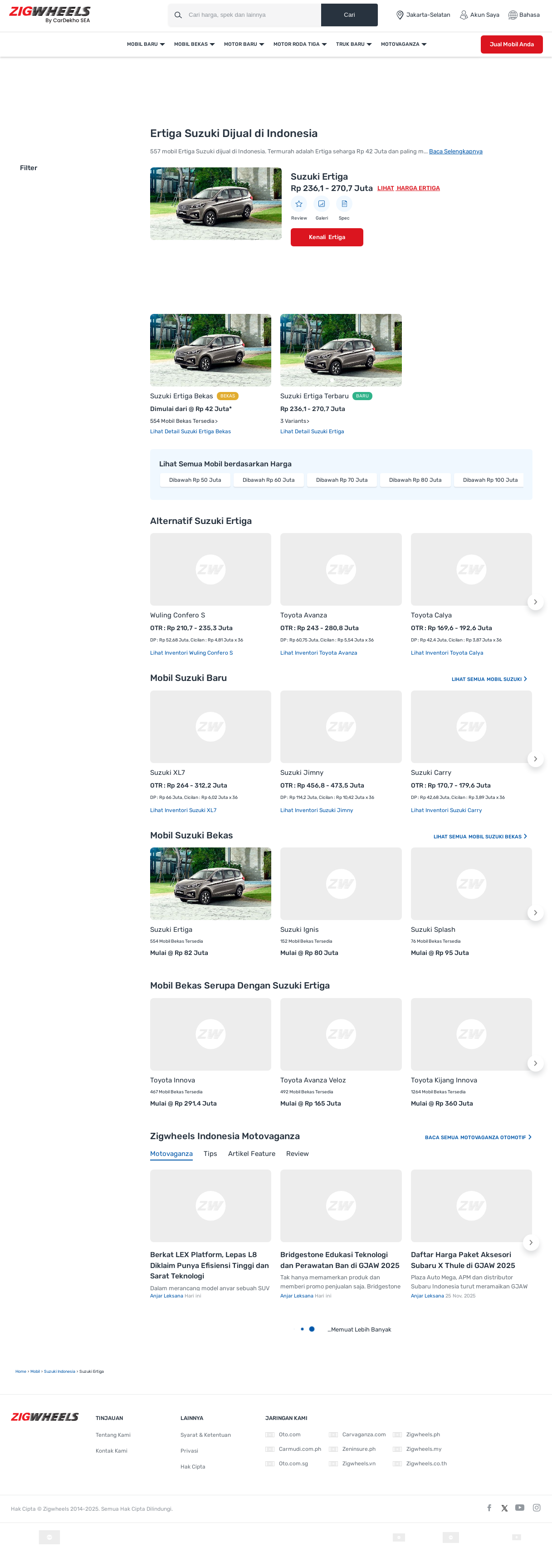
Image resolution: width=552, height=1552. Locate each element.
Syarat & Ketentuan (206, 1435)
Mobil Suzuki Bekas (498, 837)
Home (20, 1371)
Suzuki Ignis (299, 929)
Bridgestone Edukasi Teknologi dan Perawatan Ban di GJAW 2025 (340, 1260)
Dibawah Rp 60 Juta (269, 480)
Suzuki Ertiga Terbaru (314, 396)
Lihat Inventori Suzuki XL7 (183, 810)
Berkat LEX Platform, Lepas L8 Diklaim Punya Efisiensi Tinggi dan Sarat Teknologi (209, 1265)
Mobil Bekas (191, 44)
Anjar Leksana (167, 1296)
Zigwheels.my (417, 1449)
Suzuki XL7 (167, 773)
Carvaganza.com (357, 1434)
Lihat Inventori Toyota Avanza (318, 653)
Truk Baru (350, 44)
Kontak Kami (111, 1451)
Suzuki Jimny (301, 773)
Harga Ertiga (418, 188)
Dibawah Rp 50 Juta (195, 480)
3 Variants (293, 421)
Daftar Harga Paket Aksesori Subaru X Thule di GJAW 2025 (463, 1260)
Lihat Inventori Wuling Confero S (191, 653)
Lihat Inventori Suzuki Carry (446, 810)
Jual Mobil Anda (512, 44)
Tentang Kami (113, 1435)
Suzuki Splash (433, 929)
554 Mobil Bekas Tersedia (182, 421)
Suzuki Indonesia (59, 1371)
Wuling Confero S (177, 615)
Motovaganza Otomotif (496, 1138)
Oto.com (283, 1434)
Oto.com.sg (286, 1463)
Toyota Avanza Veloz (313, 1080)
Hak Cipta (193, 1467)
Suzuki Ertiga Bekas (181, 396)
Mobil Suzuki (507, 679)
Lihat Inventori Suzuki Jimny (316, 810)
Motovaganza (400, 44)
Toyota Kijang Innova (444, 1080)
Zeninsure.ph (352, 1449)
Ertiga (336, 237)
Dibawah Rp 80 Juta (415, 480)
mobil (35, 1371)
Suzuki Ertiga (319, 176)
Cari (349, 14)
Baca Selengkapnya (456, 151)
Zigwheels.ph (416, 1434)
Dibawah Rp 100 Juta (490, 480)
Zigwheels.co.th (420, 1463)
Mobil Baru (142, 44)
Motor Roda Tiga (297, 44)
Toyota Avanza (303, 615)
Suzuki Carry (431, 773)
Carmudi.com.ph (293, 1449)
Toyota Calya (431, 615)
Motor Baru (240, 44)
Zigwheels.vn (352, 1463)
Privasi (189, 1451)
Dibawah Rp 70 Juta (342, 480)
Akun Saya (479, 15)
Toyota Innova (172, 1080)
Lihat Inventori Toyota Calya (447, 653)
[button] (536, 602)
